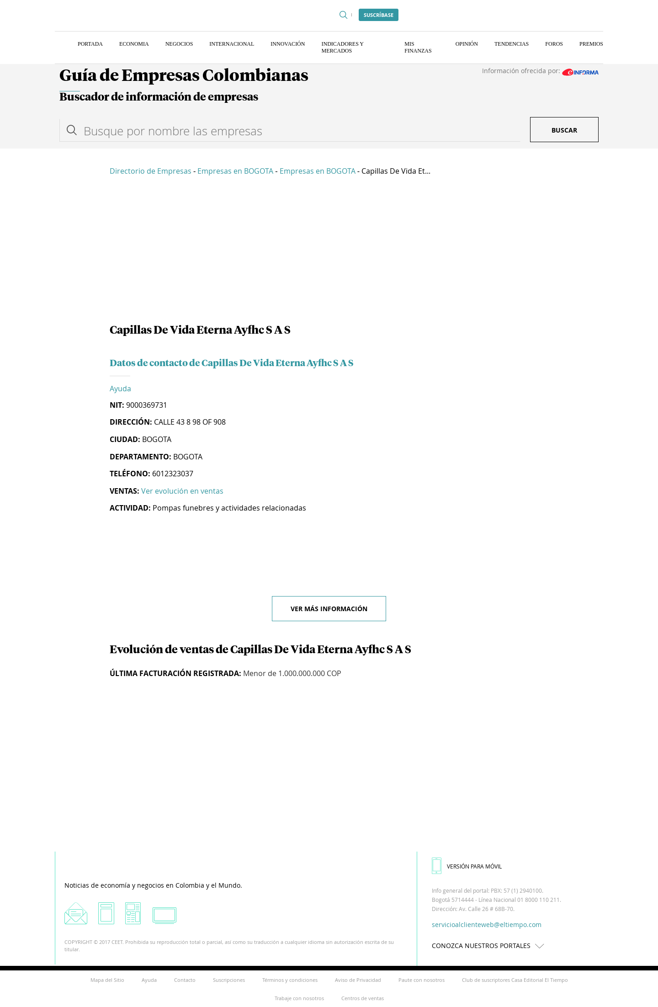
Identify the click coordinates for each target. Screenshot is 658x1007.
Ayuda (120, 389)
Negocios (179, 44)
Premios (591, 44)
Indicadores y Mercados (342, 47)
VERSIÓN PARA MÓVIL (467, 866)
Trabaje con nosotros (299, 998)
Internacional (231, 44)
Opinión (467, 44)
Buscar (564, 130)
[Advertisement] (329, 251)
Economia (134, 44)
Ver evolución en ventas (182, 491)
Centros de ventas (362, 998)
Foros (554, 44)
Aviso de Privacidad (358, 979)
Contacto (185, 979)
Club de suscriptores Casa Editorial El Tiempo (515, 979)
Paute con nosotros (421, 979)
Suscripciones (229, 979)
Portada (90, 44)
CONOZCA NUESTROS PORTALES (490, 945)
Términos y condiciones (290, 979)
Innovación (288, 44)
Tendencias (511, 44)
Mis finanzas (417, 47)
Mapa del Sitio (107, 979)
